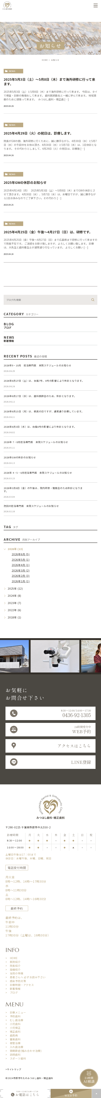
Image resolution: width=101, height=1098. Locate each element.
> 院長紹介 (13, 965)
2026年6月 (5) (21, 554)
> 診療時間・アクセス (19, 985)
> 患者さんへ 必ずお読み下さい (25, 977)
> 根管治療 (13, 1043)
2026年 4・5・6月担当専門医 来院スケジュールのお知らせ (38, 472)
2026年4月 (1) (21, 565)
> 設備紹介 (13, 969)
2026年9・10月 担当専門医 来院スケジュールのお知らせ (37, 365)
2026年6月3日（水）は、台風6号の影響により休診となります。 (40, 426)
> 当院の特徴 (14, 973)
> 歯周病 (11, 1035)
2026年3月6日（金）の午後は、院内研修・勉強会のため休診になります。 (43, 489)
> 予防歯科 (13, 1016)
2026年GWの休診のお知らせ (20, 457)
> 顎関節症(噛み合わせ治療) (23, 1051)
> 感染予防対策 (15, 981)
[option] (65, 656)
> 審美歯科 (13, 1039)
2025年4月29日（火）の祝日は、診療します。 (38, 133)
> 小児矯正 (13, 1028)
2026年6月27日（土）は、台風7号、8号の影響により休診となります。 (44, 380)
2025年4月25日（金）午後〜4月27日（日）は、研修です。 (48, 231)
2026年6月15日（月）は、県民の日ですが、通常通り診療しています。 (44, 411)
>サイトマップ (13, 1069)
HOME (45, 60)
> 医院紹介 (13, 962)
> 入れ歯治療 (14, 1047)
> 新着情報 (13, 988)
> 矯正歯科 (13, 1031)
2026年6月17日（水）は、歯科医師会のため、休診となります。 (40, 396)
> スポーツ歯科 (15, 1058)
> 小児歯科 (13, 1024)
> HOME (11, 958)
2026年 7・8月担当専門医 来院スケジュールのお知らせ (36, 442)
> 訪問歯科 (13, 1054)
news (12, 71)
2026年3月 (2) (21, 570)
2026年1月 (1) (21, 581)
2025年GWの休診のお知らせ (25, 182)
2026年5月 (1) (21, 560)
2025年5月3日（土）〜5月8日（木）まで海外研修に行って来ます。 (49, 81)
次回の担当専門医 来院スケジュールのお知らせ (31, 506)
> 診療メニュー (15, 1012)
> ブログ (11, 992)
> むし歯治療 (14, 1020)
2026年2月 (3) (21, 576)
